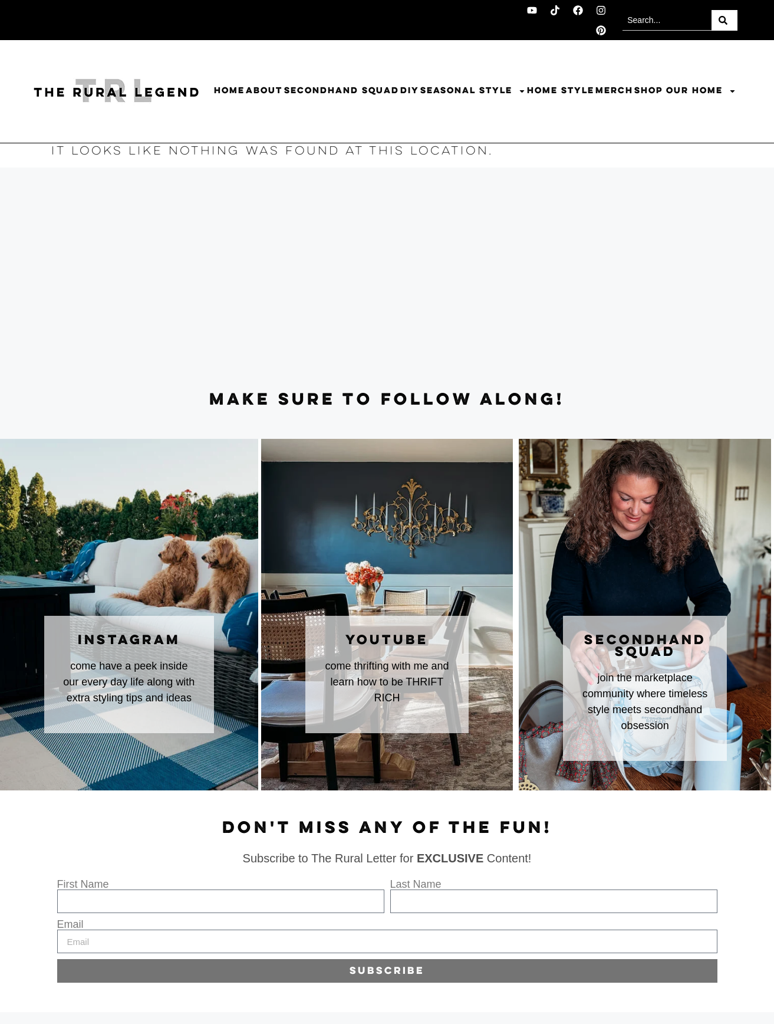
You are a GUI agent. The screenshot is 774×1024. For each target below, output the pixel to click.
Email (70, 924)
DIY (409, 90)
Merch (614, 90)
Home (229, 90)
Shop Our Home (685, 91)
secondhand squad (645, 646)
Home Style (560, 90)
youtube (387, 641)
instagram (129, 641)
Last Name (416, 884)
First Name (83, 884)
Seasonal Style (473, 91)
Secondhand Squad (341, 90)
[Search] (724, 20)
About (264, 90)
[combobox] (667, 20)
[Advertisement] (387, 279)
